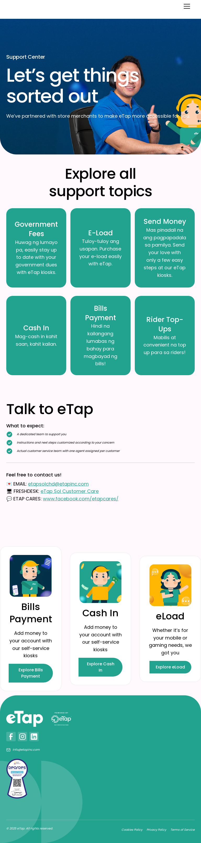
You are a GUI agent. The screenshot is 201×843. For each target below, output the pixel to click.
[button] (186, 6)
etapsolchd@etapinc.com (58, 484)
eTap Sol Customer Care (70, 491)
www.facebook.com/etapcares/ (81, 498)
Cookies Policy (131, 830)
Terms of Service (182, 830)
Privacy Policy (156, 830)
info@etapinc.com (26, 750)
